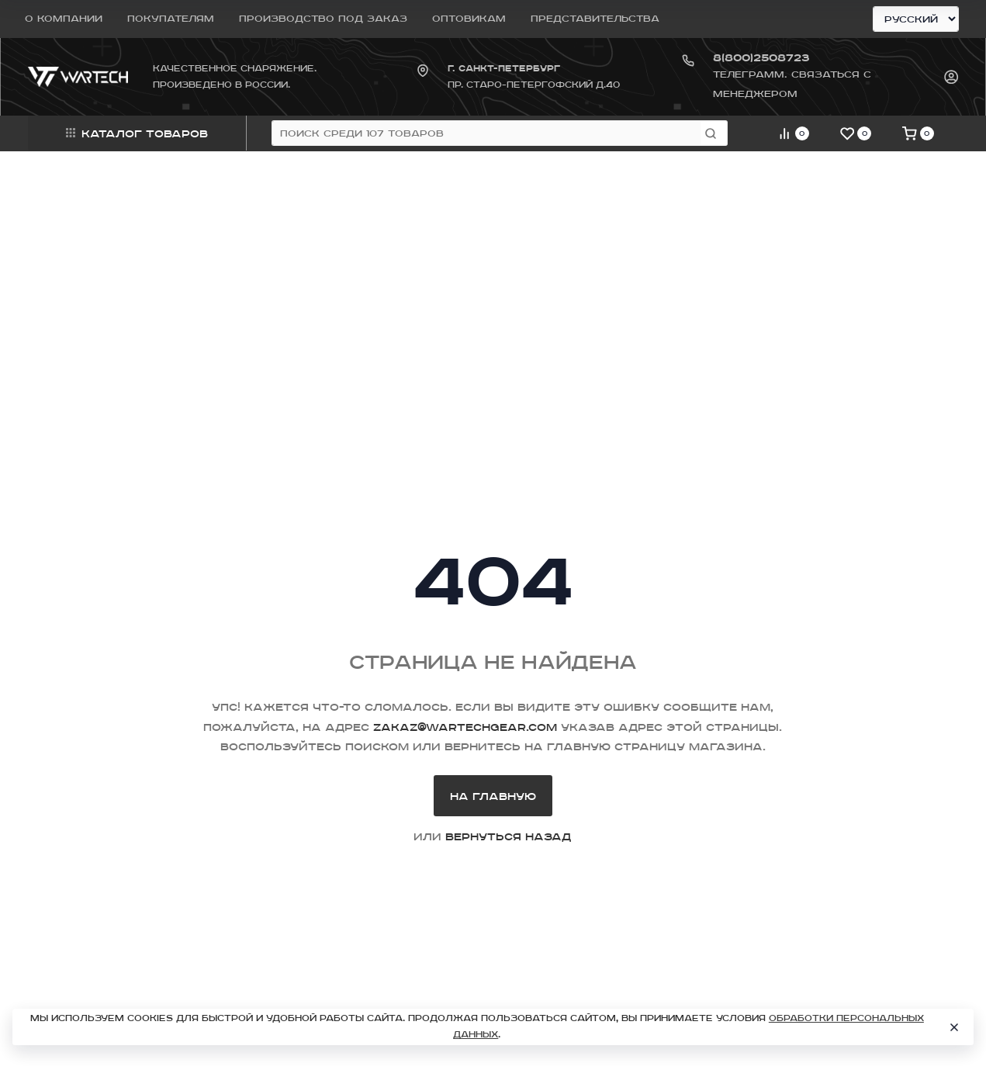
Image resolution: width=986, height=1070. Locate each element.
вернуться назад (508, 836)
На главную (493, 795)
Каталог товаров (137, 133)
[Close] (954, 1027)
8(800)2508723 (761, 57)
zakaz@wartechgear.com (465, 726)
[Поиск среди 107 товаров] (487, 133)
